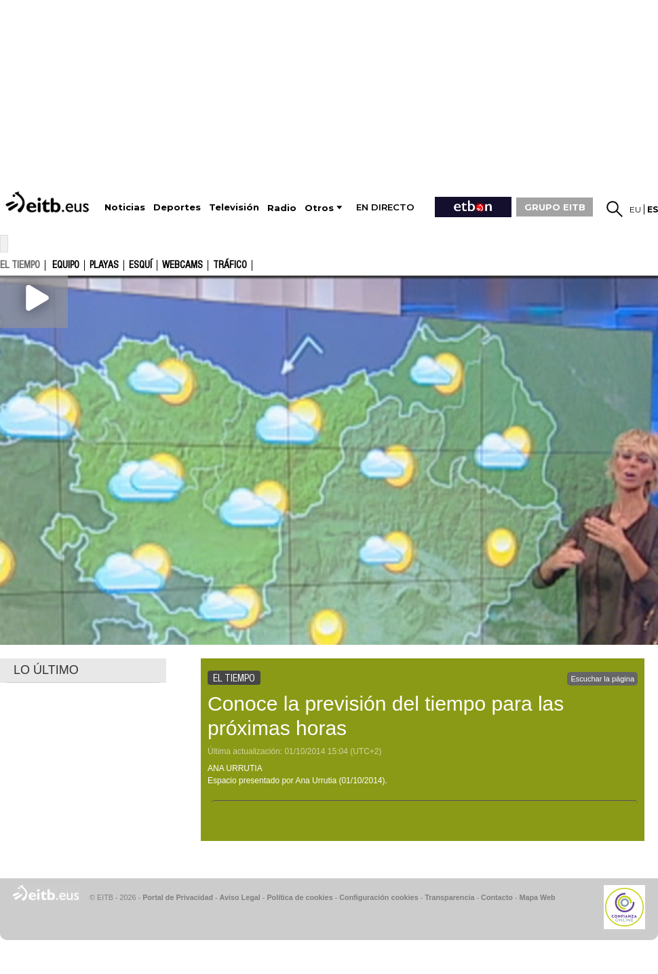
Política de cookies (299, 897)
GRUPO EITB (554, 207)
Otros (319, 208)
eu (635, 209)
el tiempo (20, 265)
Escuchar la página (602, 679)
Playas (104, 265)
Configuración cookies (378, 897)
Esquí (140, 265)
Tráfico (230, 265)
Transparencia (449, 897)
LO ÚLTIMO (46, 670)
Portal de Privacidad (177, 897)
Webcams (182, 265)
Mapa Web (537, 897)
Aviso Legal (240, 897)
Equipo (65, 265)
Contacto (497, 897)
